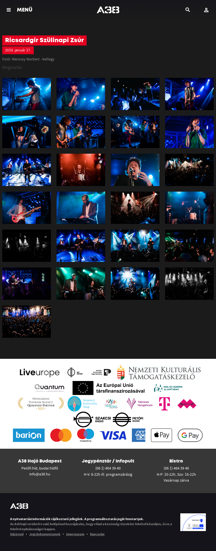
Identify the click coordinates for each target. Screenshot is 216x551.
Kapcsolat (97, 534)
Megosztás (12, 67)
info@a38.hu (39, 474)
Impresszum (75, 534)
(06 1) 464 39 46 (176, 468)
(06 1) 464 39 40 (108, 468)
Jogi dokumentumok (44, 534)
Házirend (17, 534)
